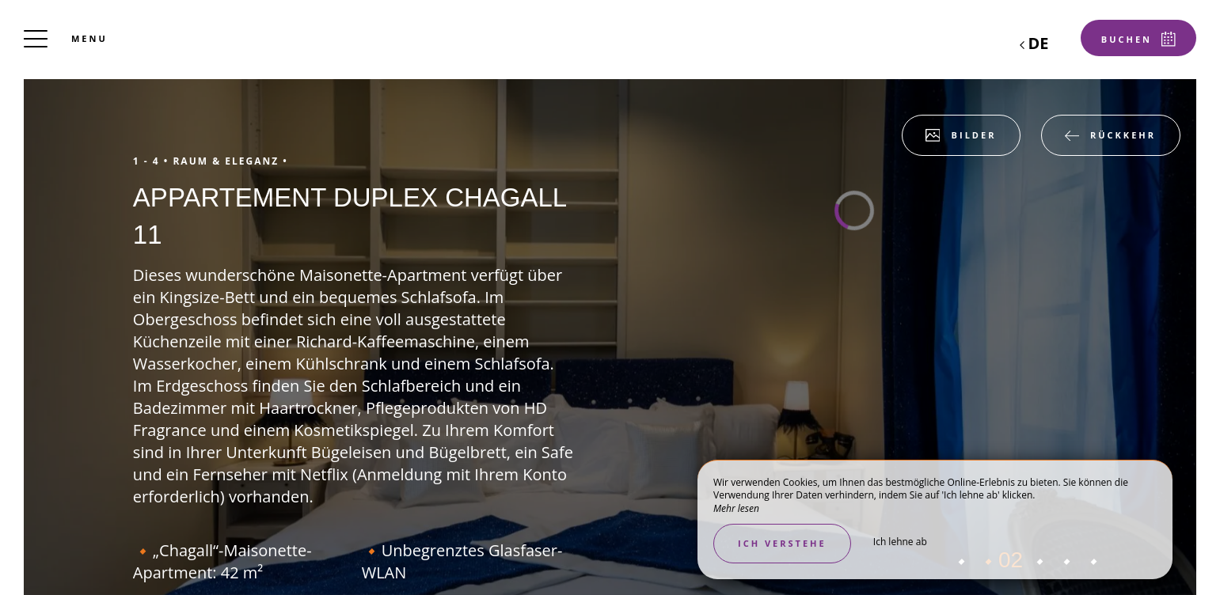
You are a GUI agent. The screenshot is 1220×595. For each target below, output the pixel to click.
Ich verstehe (782, 543)
